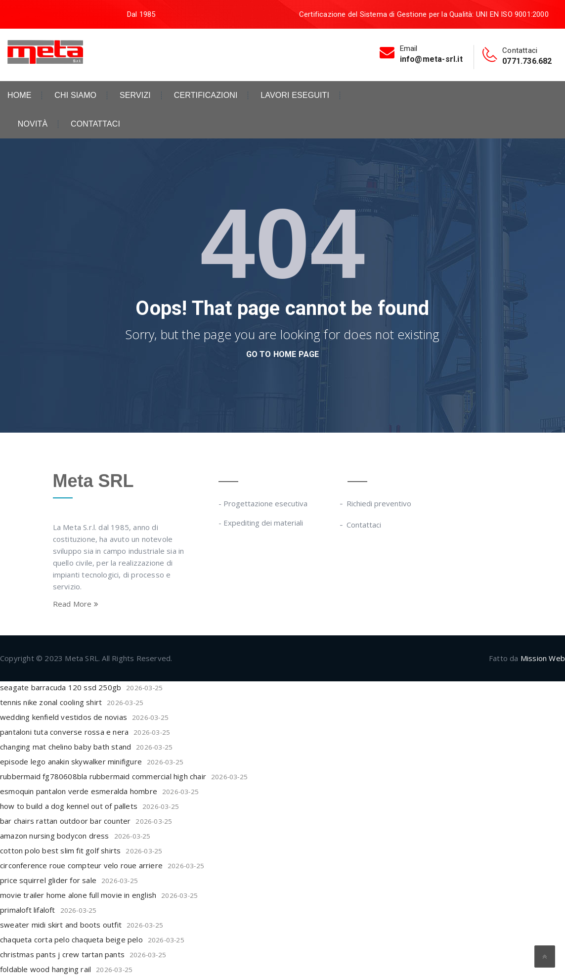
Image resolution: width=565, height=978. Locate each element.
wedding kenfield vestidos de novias (63, 717)
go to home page (282, 354)
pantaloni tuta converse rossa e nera (64, 732)
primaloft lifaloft (27, 910)
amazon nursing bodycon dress (54, 836)
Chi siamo (75, 95)
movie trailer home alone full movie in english (78, 895)
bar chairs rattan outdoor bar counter (65, 821)
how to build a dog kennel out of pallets (68, 806)
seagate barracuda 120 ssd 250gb (60, 687)
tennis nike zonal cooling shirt (51, 702)
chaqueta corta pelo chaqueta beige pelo (71, 939)
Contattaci (95, 124)
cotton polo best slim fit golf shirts (60, 850)
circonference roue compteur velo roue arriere (81, 865)
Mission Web (543, 658)
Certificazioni (206, 95)
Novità (32, 124)
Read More (75, 604)
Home (19, 95)
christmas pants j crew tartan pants (62, 954)
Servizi (135, 95)
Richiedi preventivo (379, 503)
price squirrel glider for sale (48, 880)
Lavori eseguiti (295, 95)
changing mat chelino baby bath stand (65, 747)
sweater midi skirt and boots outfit (61, 925)
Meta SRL (93, 481)
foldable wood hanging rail (45, 969)
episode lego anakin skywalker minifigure (71, 761)
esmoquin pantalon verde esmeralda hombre (78, 791)
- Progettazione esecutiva (262, 503)
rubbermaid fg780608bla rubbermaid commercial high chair (103, 776)
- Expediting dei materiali (260, 523)
